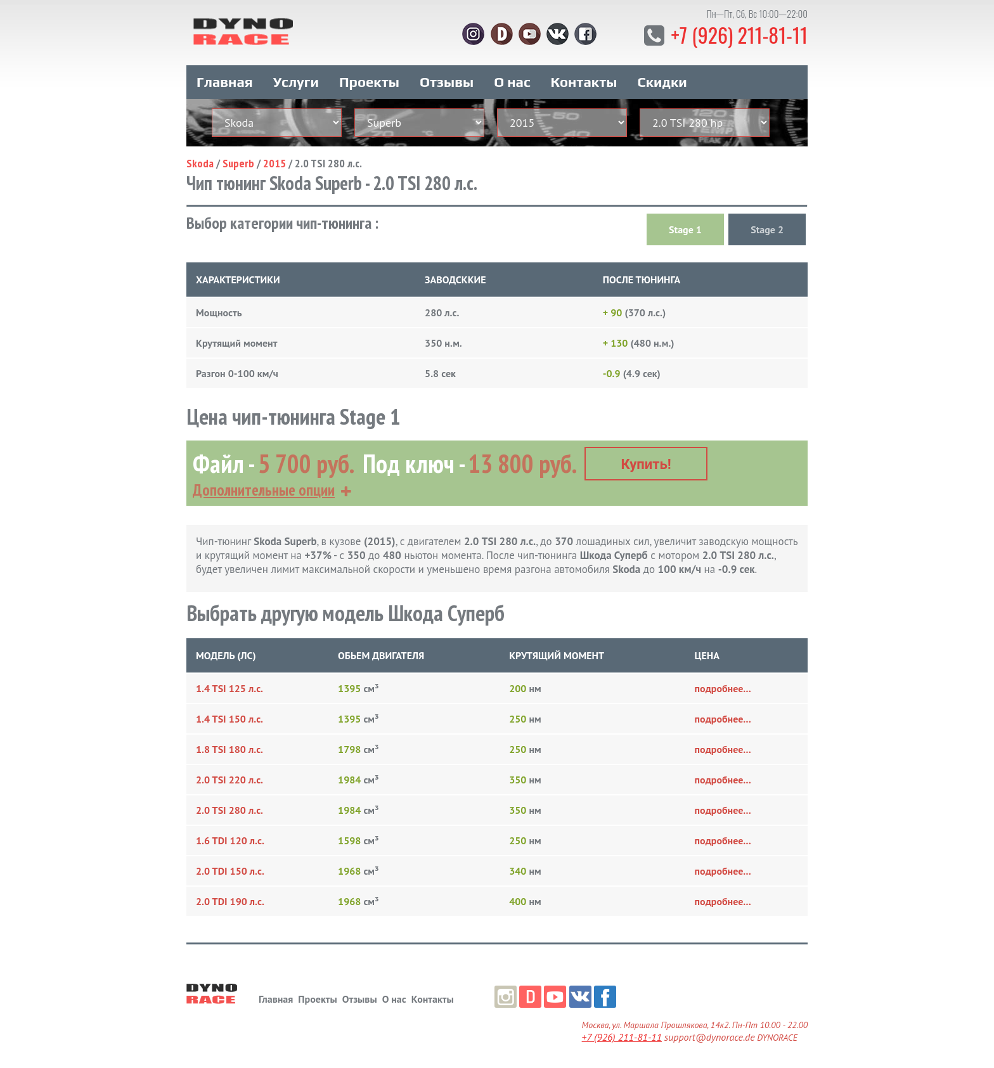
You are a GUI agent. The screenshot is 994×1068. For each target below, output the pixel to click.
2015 (274, 162)
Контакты (584, 81)
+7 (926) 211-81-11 (739, 34)
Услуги (296, 81)
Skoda (200, 162)
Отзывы (447, 81)
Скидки (662, 81)
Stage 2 (767, 228)
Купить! (646, 464)
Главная (225, 81)
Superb (238, 162)
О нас (512, 81)
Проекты (369, 81)
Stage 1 (685, 228)
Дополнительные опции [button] (264, 489)
